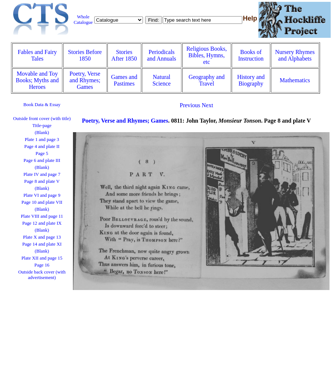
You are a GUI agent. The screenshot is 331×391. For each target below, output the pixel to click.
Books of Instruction (251, 55)
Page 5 (42, 153)
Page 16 (41, 265)
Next (207, 105)
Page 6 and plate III (41, 160)
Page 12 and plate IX (42, 223)
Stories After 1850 (124, 55)
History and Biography (251, 80)
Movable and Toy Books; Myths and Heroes (37, 80)
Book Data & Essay (41, 104)
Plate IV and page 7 (41, 174)
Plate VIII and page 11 (42, 216)
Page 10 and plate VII (42, 202)
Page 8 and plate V (41, 181)
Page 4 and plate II (41, 146)
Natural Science (161, 80)
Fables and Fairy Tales (37, 55)
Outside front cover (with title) (42, 118)
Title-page (41, 125)
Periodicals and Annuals (161, 55)
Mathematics (295, 80)
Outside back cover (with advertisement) (42, 274)
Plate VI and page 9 (41, 195)
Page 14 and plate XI (42, 244)
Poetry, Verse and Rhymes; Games (85, 80)
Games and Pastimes (124, 80)
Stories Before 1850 (85, 55)
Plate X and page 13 (42, 237)
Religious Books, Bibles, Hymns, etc (206, 55)
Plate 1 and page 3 (42, 139)
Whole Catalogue (83, 19)
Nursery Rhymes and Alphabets (295, 55)
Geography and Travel (206, 80)
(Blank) (42, 132)
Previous (190, 105)
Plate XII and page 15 (42, 258)
